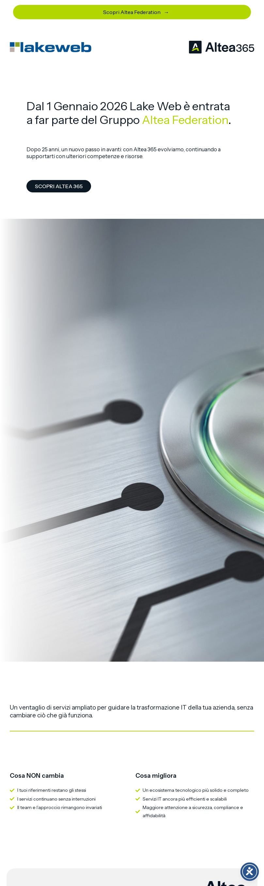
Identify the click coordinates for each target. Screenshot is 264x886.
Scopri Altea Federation (132, 12)
